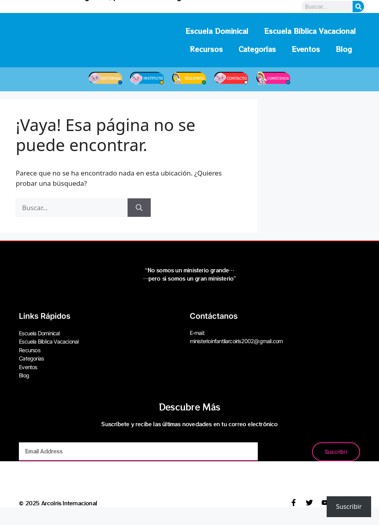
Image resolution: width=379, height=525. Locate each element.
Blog (344, 49)
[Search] (358, 6)
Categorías (257, 49)
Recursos (206, 49)
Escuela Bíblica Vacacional (310, 31)
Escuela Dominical (216, 31)
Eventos (306, 49)
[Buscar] (139, 207)
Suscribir (349, 506)
